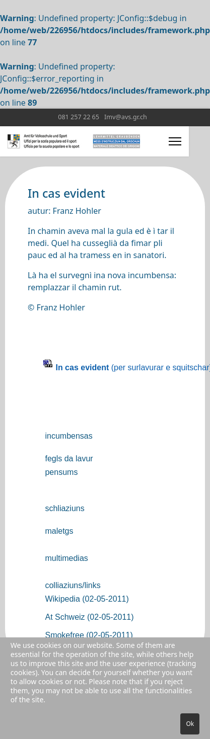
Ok (190, 723)
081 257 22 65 (78, 117)
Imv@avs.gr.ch (125, 117)
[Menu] (175, 141)
